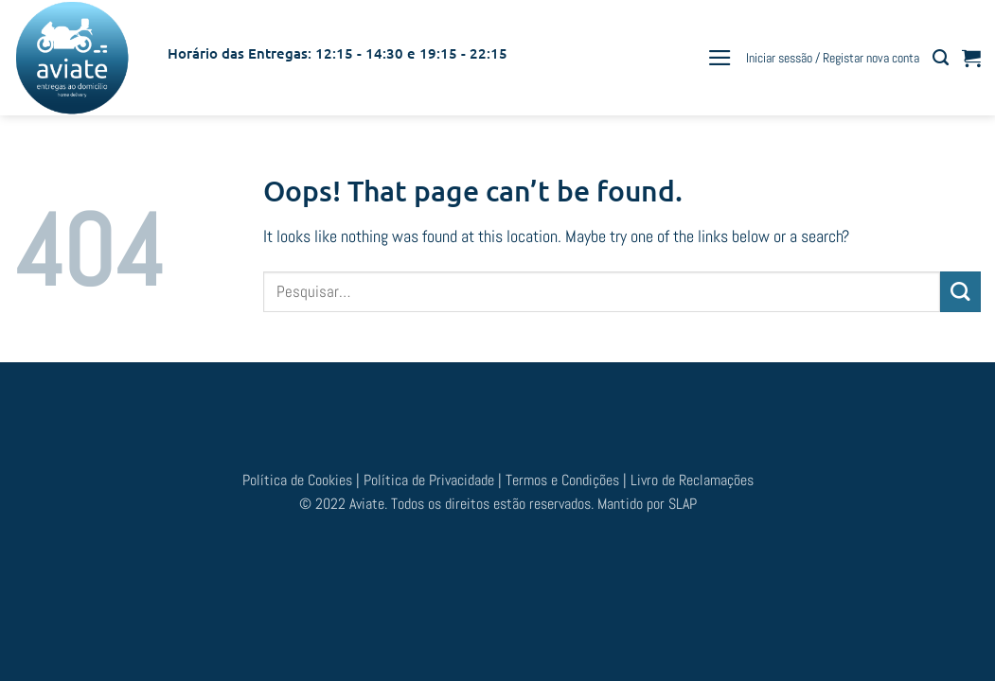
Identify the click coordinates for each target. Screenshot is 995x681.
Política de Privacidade (429, 480)
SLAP (682, 504)
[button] (720, 57)
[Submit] (960, 291)
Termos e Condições (564, 480)
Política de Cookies (299, 480)
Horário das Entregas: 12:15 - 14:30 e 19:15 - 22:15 (337, 53)
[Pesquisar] (941, 58)
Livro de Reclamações (692, 480)
